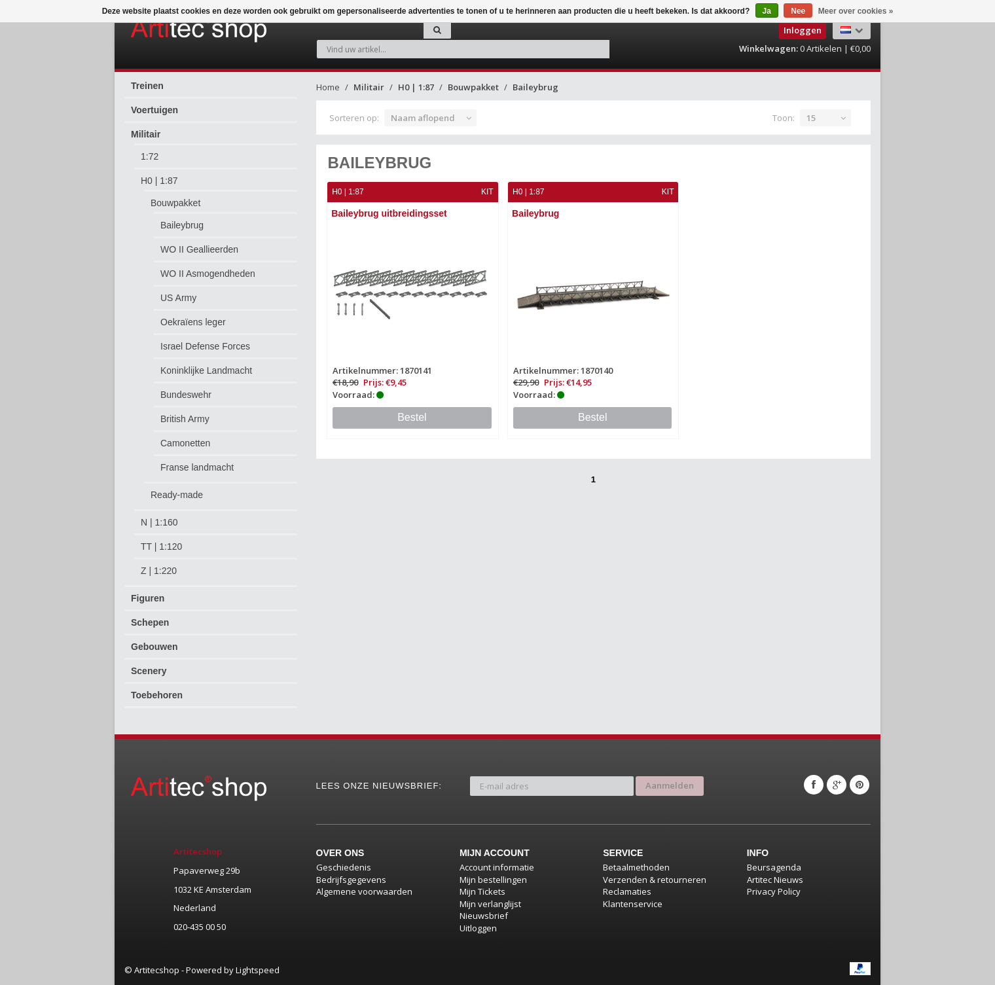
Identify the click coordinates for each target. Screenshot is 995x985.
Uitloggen (478, 928)
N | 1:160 (159, 522)
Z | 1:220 (159, 570)
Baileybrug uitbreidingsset (390, 213)
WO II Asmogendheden (207, 273)
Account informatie (497, 867)
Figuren (147, 598)
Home (328, 87)
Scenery (148, 671)
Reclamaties (627, 891)
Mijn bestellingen (493, 880)
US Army (178, 298)
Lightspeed (258, 970)
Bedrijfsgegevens (351, 880)
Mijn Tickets (482, 891)
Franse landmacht (197, 467)
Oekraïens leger (193, 322)
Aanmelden (669, 785)
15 (811, 118)
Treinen (147, 86)
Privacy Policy (774, 891)
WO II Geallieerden (199, 249)
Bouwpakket (175, 203)
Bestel (411, 417)
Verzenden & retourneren (654, 880)
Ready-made (177, 495)
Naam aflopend (423, 118)
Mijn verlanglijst (490, 904)
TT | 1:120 (161, 546)
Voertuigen (154, 110)
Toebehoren (157, 695)
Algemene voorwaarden (364, 891)
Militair (145, 134)
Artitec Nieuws (775, 880)
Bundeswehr (185, 394)
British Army (184, 419)
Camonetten (185, 443)
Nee (798, 11)
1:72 (149, 156)
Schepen (150, 622)
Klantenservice (632, 904)
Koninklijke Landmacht (206, 370)
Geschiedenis (343, 867)
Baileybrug (182, 225)
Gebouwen (154, 646)
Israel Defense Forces (205, 346)
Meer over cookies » (856, 11)
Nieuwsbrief (484, 916)
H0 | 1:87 (159, 180)
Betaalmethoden (636, 867)
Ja (767, 11)
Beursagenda (774, 867)
